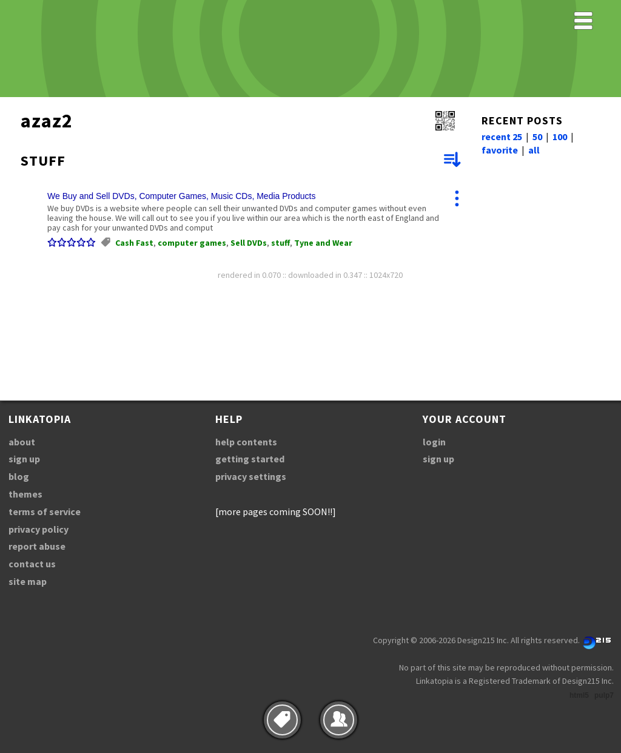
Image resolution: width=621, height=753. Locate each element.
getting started (249, 459)
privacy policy (38, 529)
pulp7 (604, 695)
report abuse (36, 546)
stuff (280, 242)
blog (18, 476)
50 (537, 136)
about (21, 442)
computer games (192, 242)
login (434, 442)
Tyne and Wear (323, 242)
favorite (500, 150)
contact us (32, 564)
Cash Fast (134, 242)
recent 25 (502, 136)
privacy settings (250, 476)
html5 (579, 695)
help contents (246, 442)
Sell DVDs (248, 242)
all (534, 150)
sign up (24, 459)
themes (25, 494)
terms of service (44, 511)
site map (27, 581)
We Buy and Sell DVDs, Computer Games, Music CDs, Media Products (181, 196)
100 (559, 136)
